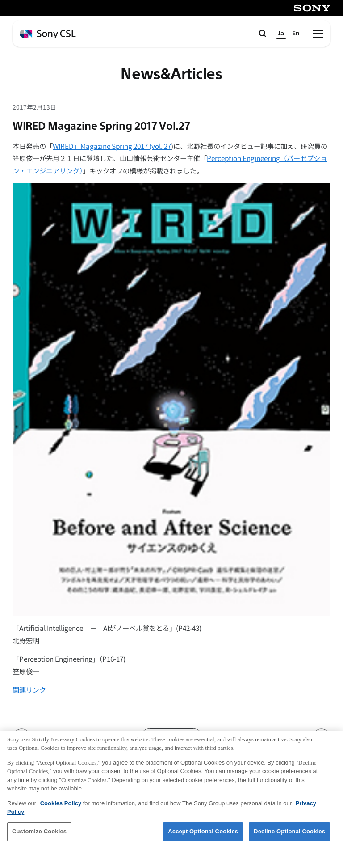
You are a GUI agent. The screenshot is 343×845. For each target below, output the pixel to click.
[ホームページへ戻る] (48, 34)
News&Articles (171, 74)
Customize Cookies (39, 834)
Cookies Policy (60, 806)
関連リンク (29, 689)
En (296, 33)
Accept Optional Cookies (203, 834)
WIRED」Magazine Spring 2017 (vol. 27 (112, 146)
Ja (281, 33)
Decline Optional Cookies (289, 834)
